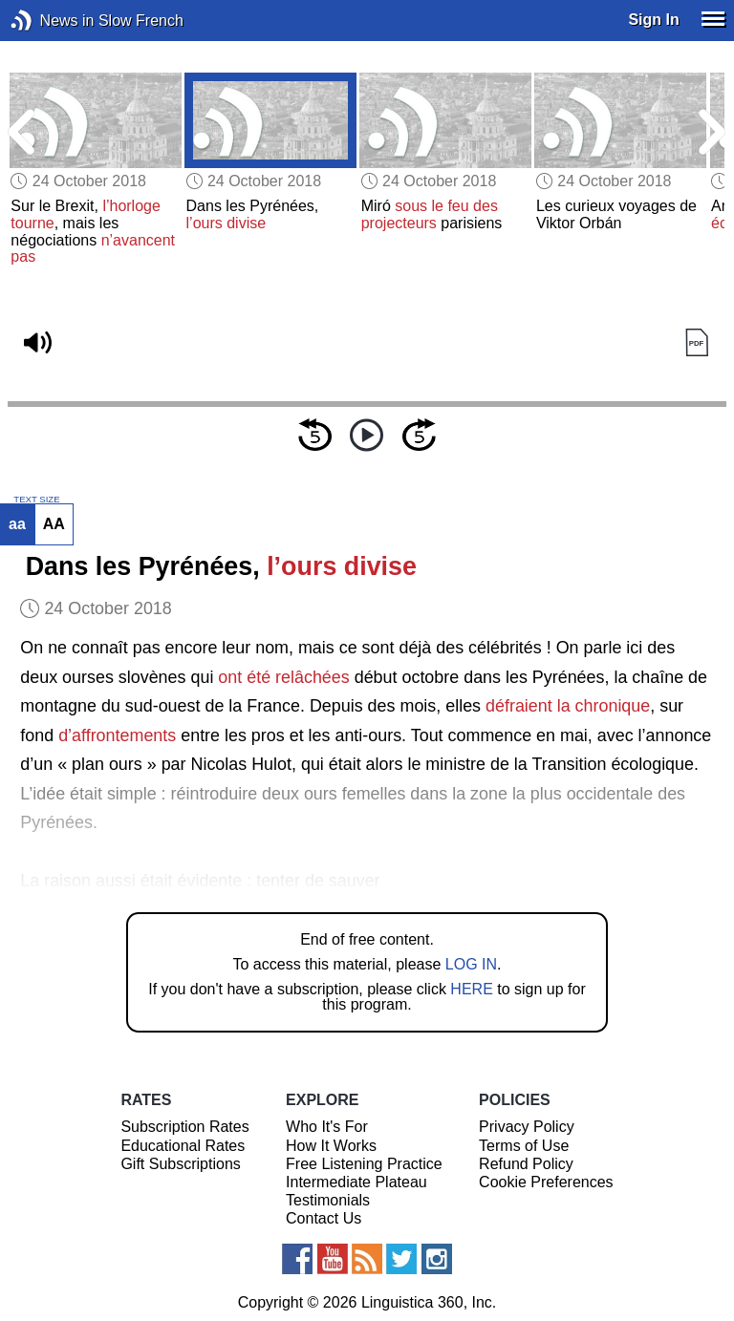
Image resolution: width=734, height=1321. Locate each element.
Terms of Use (524, 1146)
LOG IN (471, 964)
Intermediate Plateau (356, 1182)
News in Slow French (50, 20)
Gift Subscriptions (180, 1164)
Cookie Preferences (546, 1182)
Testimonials (328, 1200)
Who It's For (327, 1127)
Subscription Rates (184, 1127)
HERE (471, 989)
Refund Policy (526, 1164)
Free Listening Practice (364, 1164)
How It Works (331, 1146)
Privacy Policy (526, 1127)
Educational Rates (182, 1146)
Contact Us (323, 1218)
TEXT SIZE (36, 499)
